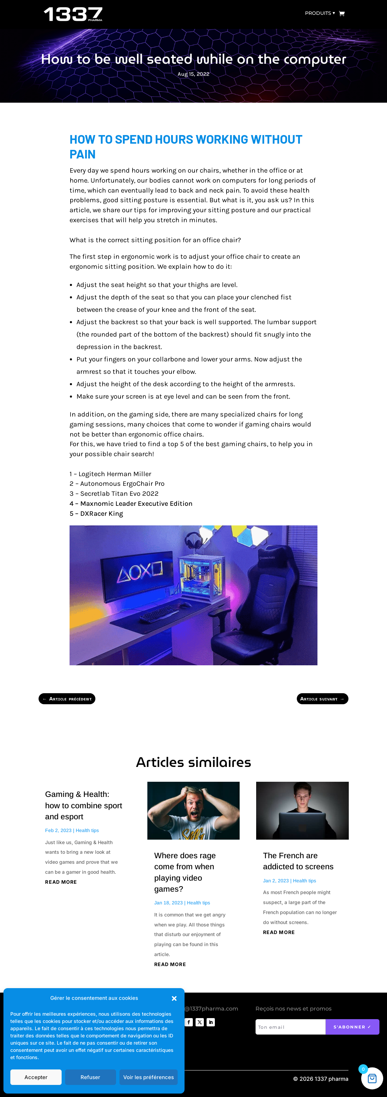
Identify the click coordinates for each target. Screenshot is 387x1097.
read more (61, 882)
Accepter (36, 1077)
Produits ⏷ (320, 13)
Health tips (87, 830)
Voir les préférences (148, 1077)
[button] (174, 998)
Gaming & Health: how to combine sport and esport (83, 805)
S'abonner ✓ (353, 1026)
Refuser (90, 1077)
